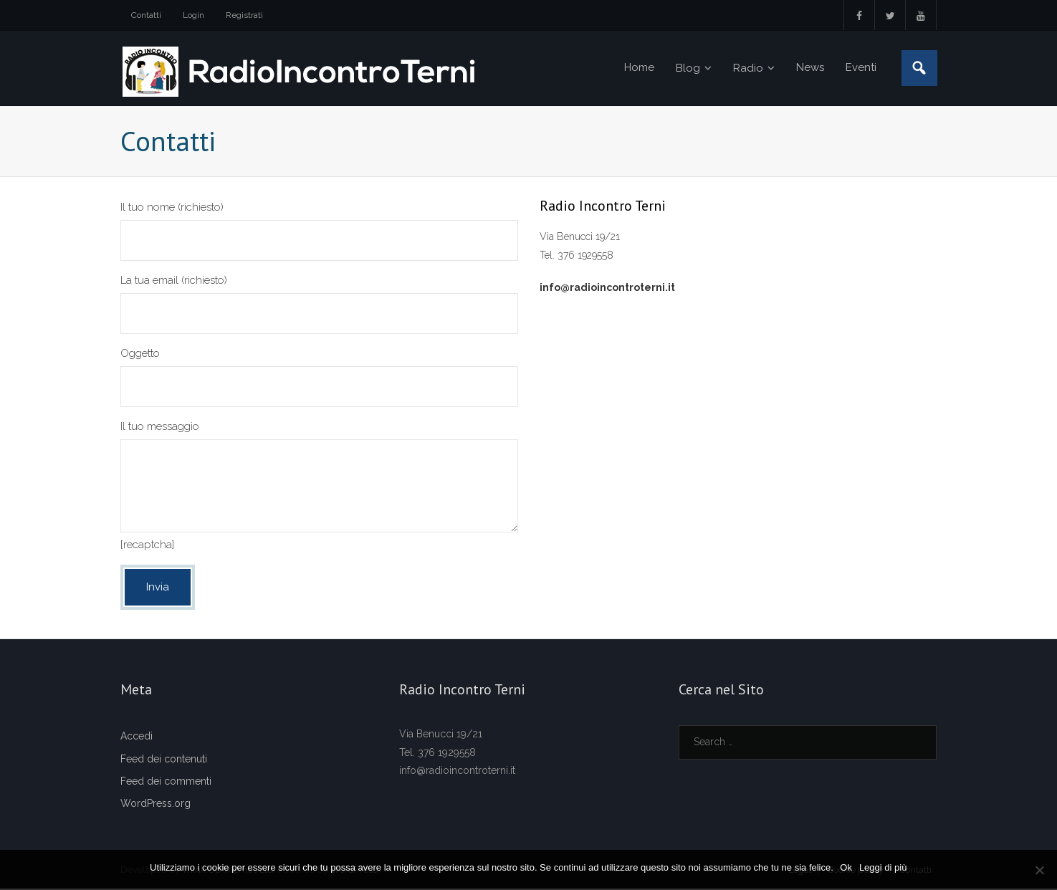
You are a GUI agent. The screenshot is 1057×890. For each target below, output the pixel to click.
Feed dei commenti (165, 782)
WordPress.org (155, 804)
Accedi (136, 737)
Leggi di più (883, 867)
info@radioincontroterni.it (607, 288)
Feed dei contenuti (163, 759)
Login (193, 15)
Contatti (146, 15)
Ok (847, 867)
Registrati (244, 15)
